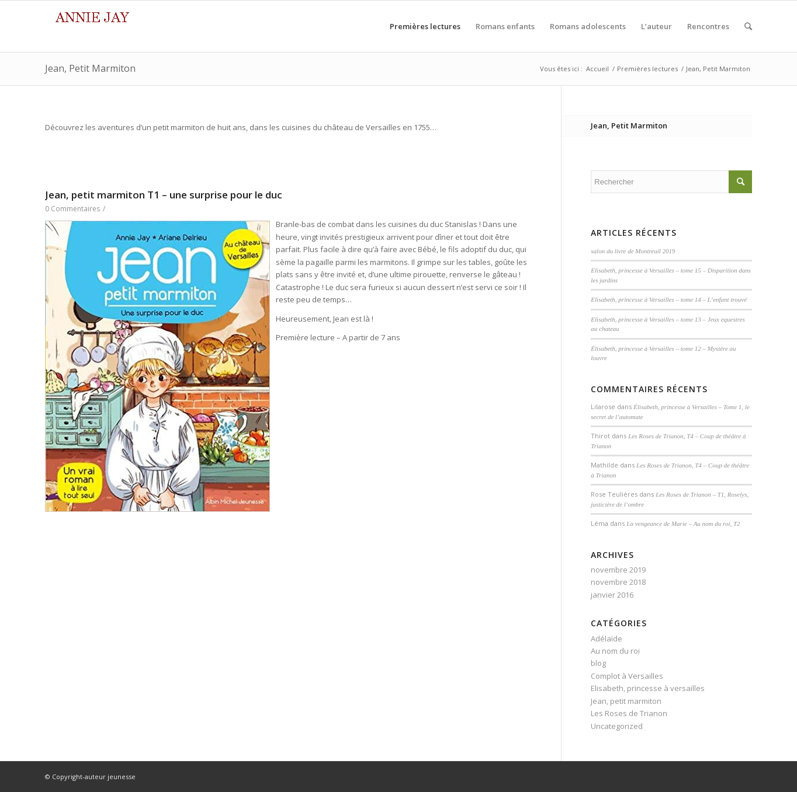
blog (598, 663)
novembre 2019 (618, 569)
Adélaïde (606, 638)
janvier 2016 (612, 594)
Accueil (597, 68)
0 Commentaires (72, 209)
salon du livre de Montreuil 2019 (633, 250)
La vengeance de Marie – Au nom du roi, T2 (683, 523)
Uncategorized (617, 726)
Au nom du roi (615, 651)
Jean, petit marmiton (626, 701)
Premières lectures (647, 68)
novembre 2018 (618, 582)
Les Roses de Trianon (629, 713)
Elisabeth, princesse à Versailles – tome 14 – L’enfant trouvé (669, 299)
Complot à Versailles (627, 676)
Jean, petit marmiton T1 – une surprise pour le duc (163, 194)
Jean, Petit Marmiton (90, 68)
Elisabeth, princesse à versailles (648, 688)
